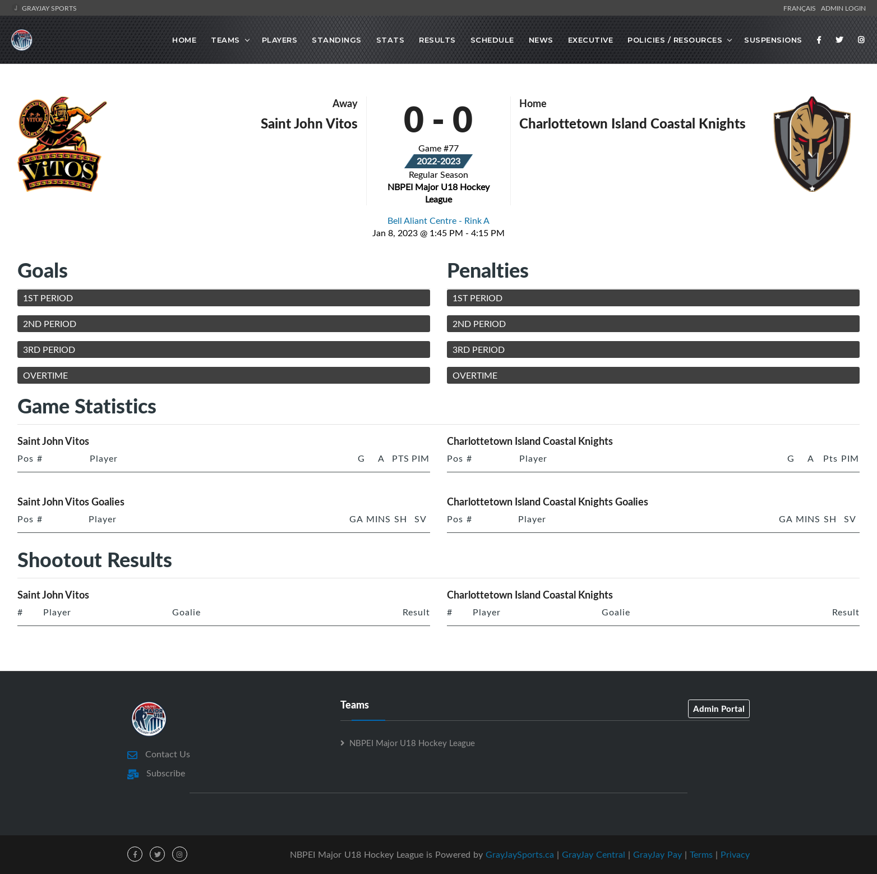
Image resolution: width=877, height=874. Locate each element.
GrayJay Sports (44, 7)
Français (801, 7)
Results (437, 39)
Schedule (492, 39)
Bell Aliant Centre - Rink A (438, 220)
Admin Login (843, 7)
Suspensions (773, 39)
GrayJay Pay (657, 854)
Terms (701, 854)
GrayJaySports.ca (520, 854)
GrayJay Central (593, 854)
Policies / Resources (674, 39)
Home (184, 39)
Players (280, 39)
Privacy (735, 854)
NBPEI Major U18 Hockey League (412, 742)
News (541, 39)
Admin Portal (719, 708)
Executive (590, 39)
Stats (390, 39)
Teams (225, 39)
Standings (337, 39)
